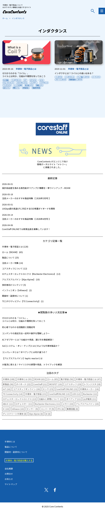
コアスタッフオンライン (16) (26, 391)
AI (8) (48, 416)
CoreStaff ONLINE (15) (66, 391)
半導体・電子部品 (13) (35, 396)
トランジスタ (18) (92, 386)
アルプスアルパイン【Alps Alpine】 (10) (21, 282)
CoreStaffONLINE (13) (59, 396)
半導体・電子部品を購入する (19, 462)
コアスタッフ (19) (72, 386)
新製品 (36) (8, 386)
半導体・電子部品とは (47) (88, 381)
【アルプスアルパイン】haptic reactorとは (22, 360)
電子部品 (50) (67, 381)
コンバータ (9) (47, 411)
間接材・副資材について (16, 454)
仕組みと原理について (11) (51, 401)
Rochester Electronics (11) (47, 406)
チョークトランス (8, 83)
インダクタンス (16, 80)
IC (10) (6, 411)
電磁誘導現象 (7, 90)
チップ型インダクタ (83, 77)
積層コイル (6, 88)
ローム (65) (52, 381)
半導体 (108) (9, 381)
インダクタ (58, 77)
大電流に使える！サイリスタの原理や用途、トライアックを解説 (32, 367)
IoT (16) (6, 391)
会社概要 (9, 471)
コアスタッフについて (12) (14, 271)
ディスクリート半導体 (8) (15, 416)
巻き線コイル (40, 85)
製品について (11, 449)
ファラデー (34, 83)
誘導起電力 (36, 88)
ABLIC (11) (8, 406)
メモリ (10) (68, 406)
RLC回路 (5, 80)
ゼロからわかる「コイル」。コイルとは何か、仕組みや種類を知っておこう (24, 75)
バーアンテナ (59, 80)
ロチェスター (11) (23, 406)
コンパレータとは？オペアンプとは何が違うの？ (24, 354)
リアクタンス (7, 85)
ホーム (5, 18)
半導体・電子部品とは (26, 68)
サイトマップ (11, 486)
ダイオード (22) (23, 386)
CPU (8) (60, 411)
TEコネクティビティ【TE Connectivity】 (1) (23, 303)
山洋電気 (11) (89, 401)
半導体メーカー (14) (89, 391)
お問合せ (9, 476)
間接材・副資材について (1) (15, 298)
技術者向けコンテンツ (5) (14, 287)
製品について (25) (10, 260)
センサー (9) (32, 411)
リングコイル (18, 85)
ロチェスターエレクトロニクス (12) (19, 401)
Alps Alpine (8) (36, 416)
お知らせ (9, 481)
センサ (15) (48, 391)
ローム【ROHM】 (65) (12, 254)
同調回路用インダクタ (86, 80)
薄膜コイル (26, 88)
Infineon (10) (18, 411)
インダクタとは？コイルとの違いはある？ (74, 73)
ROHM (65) (39, 381)
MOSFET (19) (55, 386)
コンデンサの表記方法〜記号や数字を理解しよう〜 (26, 335)
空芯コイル (16, 88)
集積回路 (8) (72, 411)
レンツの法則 (29, 85)
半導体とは (10, 444)
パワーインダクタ (72, 80)
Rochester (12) (90, 396)
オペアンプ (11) (73, 401)
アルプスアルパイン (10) (87, 406)
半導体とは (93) (24, 381)
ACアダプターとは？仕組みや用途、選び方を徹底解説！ (28, 342)
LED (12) (76, 396)
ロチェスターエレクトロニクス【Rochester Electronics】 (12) (31, 276)
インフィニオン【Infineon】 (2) (17, 292)
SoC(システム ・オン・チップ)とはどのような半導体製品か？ (31, 348)
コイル (42, 80)
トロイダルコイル (22, 83)
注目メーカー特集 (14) (12, 265)
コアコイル (33, 80)
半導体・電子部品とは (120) (15, 249)
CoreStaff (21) (40, 386)
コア (25, 80)
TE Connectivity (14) (13, 396)
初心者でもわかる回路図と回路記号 (18, 329)
